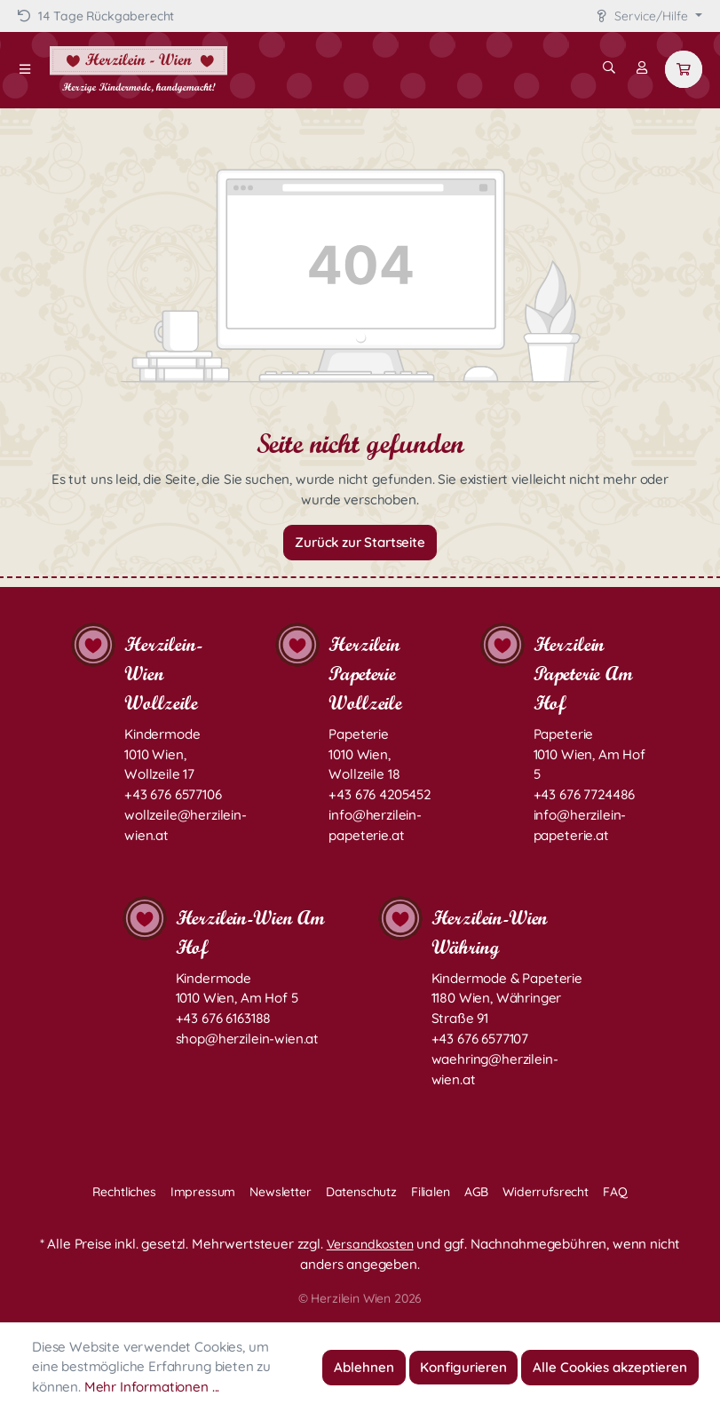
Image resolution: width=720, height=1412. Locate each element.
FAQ (615, 1192)
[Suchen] (609, 67)
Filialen (430, 1192)
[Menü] (25, 69)
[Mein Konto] (642, 67)
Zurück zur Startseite (360, 542)
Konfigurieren (463, 1367)
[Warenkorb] (683, 69)
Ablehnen (364, 1367)
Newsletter (280, 1192)
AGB (476, 1192)
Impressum (203, 1192)
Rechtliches (123, 1192)
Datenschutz (361, 1192)
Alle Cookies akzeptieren (610, 1367)
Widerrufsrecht (545, 1192)
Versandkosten (370, 1244)
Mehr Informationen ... (151, 1386)
